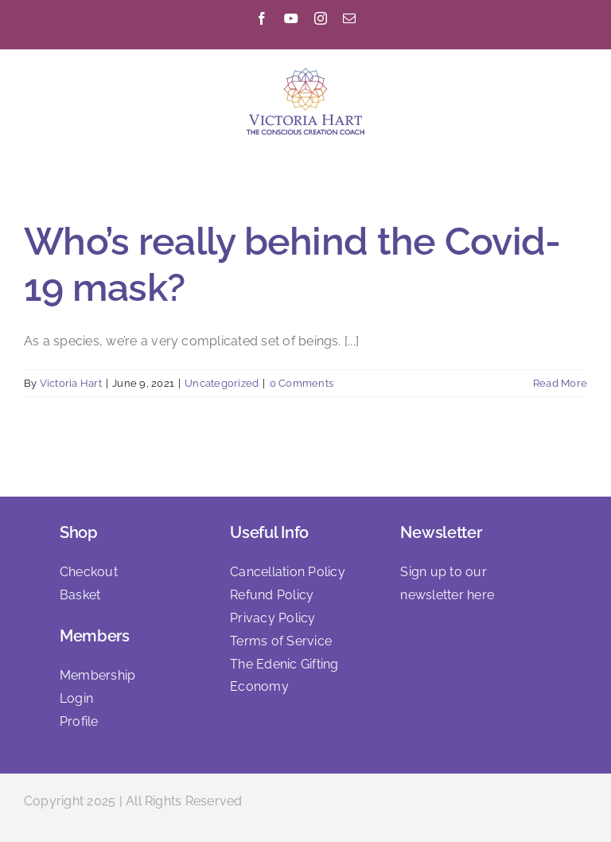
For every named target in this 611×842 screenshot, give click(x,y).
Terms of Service (281, 641)
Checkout (89, 571)
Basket (80, 594)
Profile (79, 721)
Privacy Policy (272, 618)
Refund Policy (271, 594)
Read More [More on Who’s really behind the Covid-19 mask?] (560, 383)
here (480, 594)
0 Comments (301, 383)
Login (76, 698)
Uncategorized (222, 383)
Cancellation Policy (287, 571)
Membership (97, 675)
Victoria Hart (71, 383)
